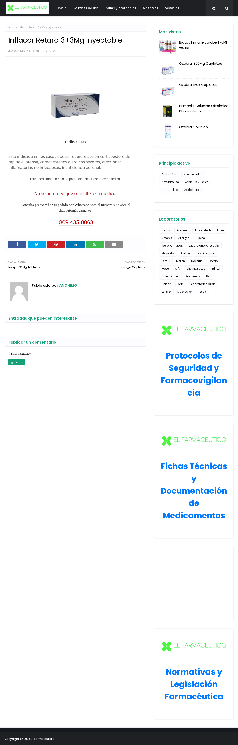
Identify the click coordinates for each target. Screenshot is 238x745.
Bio (208, 276)
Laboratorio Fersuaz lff (204, 246)
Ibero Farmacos (172, 246)
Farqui (166, 261)
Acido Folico (170, 190)
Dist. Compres (206, 253)
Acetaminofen (193, 174)
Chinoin (167, 284)
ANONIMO (18, 51)
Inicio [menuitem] (62, 8)
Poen (220, 230)
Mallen (180, 261)
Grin (180, 284)
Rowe (165, 269)
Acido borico (192, 190)
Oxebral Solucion (193, 126)
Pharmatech (203, 230)
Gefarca (167, 238)
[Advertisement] (194, 583)
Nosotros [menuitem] (150, 8)
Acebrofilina (170, 174)
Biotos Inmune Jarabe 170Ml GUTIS (203, 45)
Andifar (185, 253)
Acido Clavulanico (197, 182)
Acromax (183, 230)
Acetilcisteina (170, 182)
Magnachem (185, 292)
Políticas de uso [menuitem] (86, 8)
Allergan (183, 238)
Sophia (166, 230)
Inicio (11, 27)
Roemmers (193, 276)
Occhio (213, 261)
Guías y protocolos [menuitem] (121, 8)
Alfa (177, 269)
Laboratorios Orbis (202, 284)
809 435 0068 (76, 222)
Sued (203, 292)
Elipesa (200, 238)
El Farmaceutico (42, 739)
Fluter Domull (170, 276)
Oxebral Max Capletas (198, 84)
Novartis (196, 261)
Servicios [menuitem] (172, 8)
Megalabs (168, 253)
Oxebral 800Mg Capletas (200, 63)
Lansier (166, 292)
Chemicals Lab (195, 269)
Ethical (216, 269)
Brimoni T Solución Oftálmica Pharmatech (203, 108)
